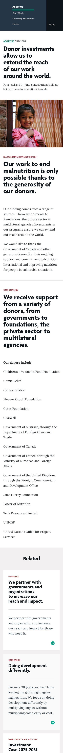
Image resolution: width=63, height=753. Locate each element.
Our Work (18, 13)
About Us (17, 6)
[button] (54, 24)
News (15, 23)
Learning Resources (23, 18)
